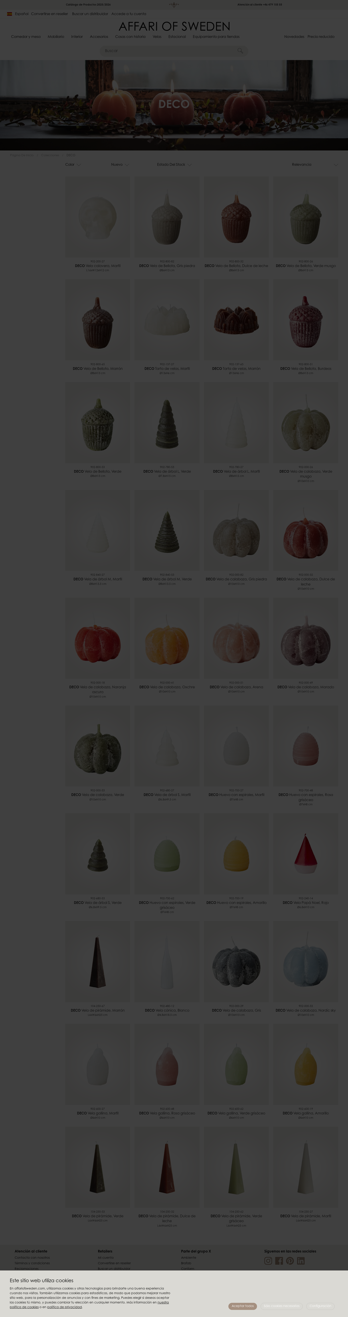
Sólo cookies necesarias (281, 1306)
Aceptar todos (243, 1306)
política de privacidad (64, 1307)
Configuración (320, 1306)
